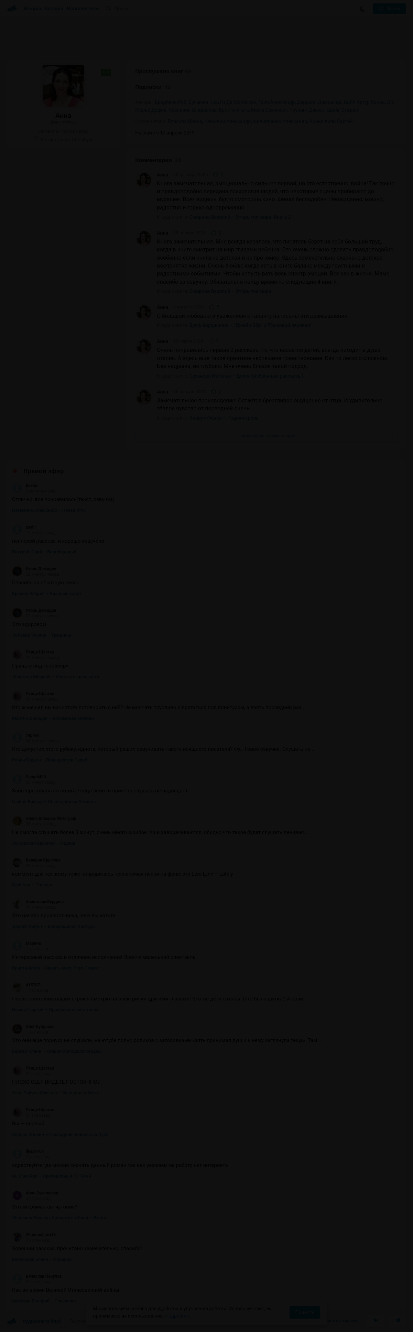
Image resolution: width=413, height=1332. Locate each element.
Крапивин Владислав (193, 110)
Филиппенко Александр (280, 121)
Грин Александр (277, 102)
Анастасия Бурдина (38, 902)
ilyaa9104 (28, 1151)
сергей (25, 735)
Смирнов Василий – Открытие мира (230, 291)
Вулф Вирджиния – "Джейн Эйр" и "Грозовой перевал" (250, 325)
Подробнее (177, 1316)
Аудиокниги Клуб (34, 1322)
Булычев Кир (203, 102)
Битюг (25, 485)
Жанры (32, 9)
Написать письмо (339, 1320)
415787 (26, 985)
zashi (24, 527)
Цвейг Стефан (342, 110)
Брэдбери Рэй (170, 102)
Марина (26, 943)
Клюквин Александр (227, 121)
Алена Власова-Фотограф (44, 818)
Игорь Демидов (34, 569)
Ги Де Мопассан (238, 102)
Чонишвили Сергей (330, 121)
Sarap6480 (29, 777)
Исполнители (83, 9)
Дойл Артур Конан (364, 102)
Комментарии (158, 160)
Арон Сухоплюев (35, 1193)
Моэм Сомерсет (269, 110)
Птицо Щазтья (33, 652)
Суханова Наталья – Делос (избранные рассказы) (246, 376)
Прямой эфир (43, 471)
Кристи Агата (234, 110)
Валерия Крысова (36, 860)
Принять (304, 1312)
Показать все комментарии (266, 435)
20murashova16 (34, 1234)
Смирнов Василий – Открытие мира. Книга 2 (240, 217)
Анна (162, 175)
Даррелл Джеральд (319, 102)
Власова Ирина (184, 121)
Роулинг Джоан (307, 110)
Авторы (54, 9)
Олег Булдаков (33, 1026)
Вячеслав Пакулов (37, 1276)
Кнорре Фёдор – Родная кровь (224, 418)
